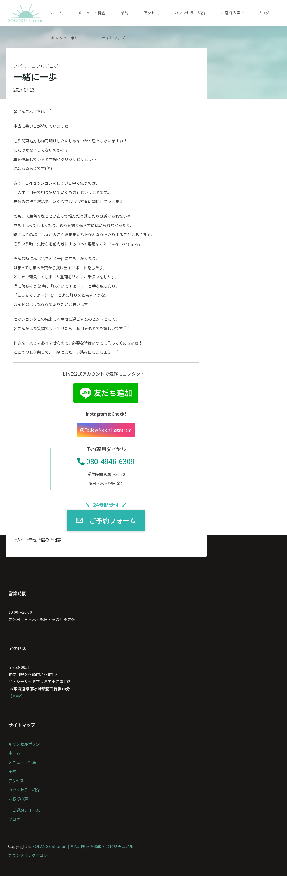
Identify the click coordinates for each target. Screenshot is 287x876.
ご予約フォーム (106, 520)
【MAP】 (16, 696)
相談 (57, 540)
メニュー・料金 (22, 762)
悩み (45, 540)
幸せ (33, 540)
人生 (21, 540)
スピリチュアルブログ (35, 66)
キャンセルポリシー (26, 744)
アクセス (16, 780)
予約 (12, 771)
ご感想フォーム (26, 810)
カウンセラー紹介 (24, 790)
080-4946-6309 (106, 461)
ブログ (14, 819)
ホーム (14, 753)
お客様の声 (18, 799)
